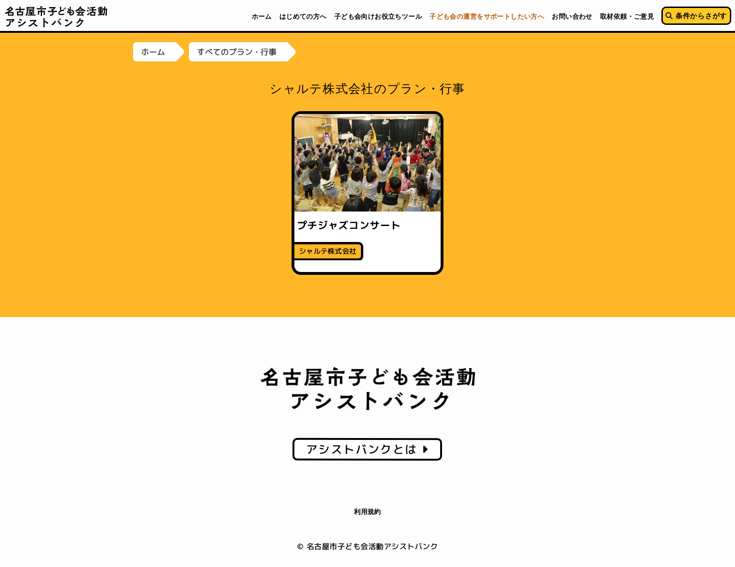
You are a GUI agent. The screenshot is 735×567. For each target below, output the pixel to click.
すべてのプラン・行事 (237, 51)
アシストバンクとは (367, 449)
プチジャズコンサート (349, 225)
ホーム (153, 51)
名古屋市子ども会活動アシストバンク (56, 16)
